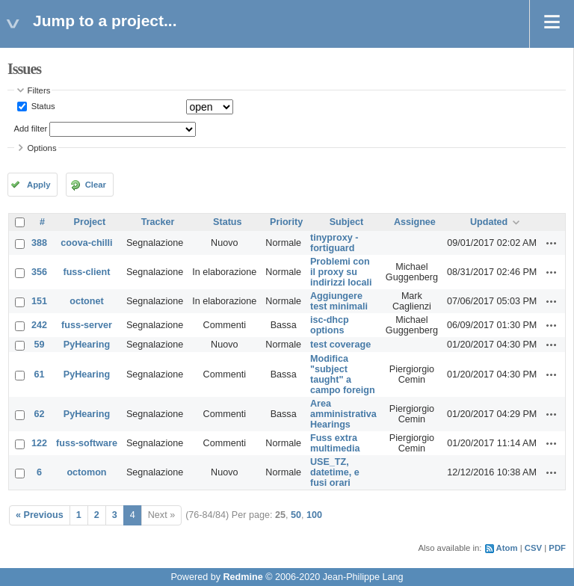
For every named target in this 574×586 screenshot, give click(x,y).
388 (39, 243)
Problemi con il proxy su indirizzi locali (341, 272)
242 (39, 325)
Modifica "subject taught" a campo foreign (342, 374)
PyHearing (87, 344)
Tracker (158, 222)
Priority (286, 222)
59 (39, 344)
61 (39, 374)
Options (42, 148)
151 (39, 301)
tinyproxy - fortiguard (334, 242)
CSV (533, 547)
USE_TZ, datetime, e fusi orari (334, 472)
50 (296, 515)
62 (39, 414)
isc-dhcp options (329, 325)
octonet (86, 301)
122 (39, 443)
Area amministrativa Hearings (343, 414)
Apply (38, 184)
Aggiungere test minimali (339, 301)
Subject (347, 222)
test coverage (340, 344)
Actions (552, 243)
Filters (39, 90)
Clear (95, 184)
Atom (507, 547)
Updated (488, 222)
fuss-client (86, 272)
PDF (557, 547)
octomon (86, 472)
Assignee (415, 222)
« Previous (40, 515)
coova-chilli (86, 243)
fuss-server (86, 325)
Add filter (31, 128)
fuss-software (86, 443)
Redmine (242, 577)
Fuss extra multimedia (334, 443)
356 (39, 272)
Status (42, 106)
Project (90, 222)
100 (314, 515)
